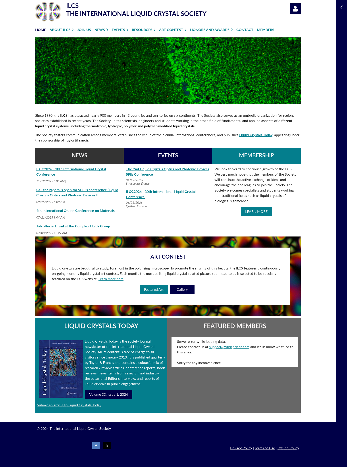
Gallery (182, 289)
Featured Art (154, 289)
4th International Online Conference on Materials (75, 210)
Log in (295, 8)
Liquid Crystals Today (255, 135)
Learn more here (110, 279)
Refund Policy (288, 448)
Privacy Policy (241, 448)
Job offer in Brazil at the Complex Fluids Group (73, 226)
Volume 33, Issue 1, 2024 (108, 394)
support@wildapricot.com (229, 347)
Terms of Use (265, 448)
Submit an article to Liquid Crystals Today (69, 405)
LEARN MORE (256, 211)
